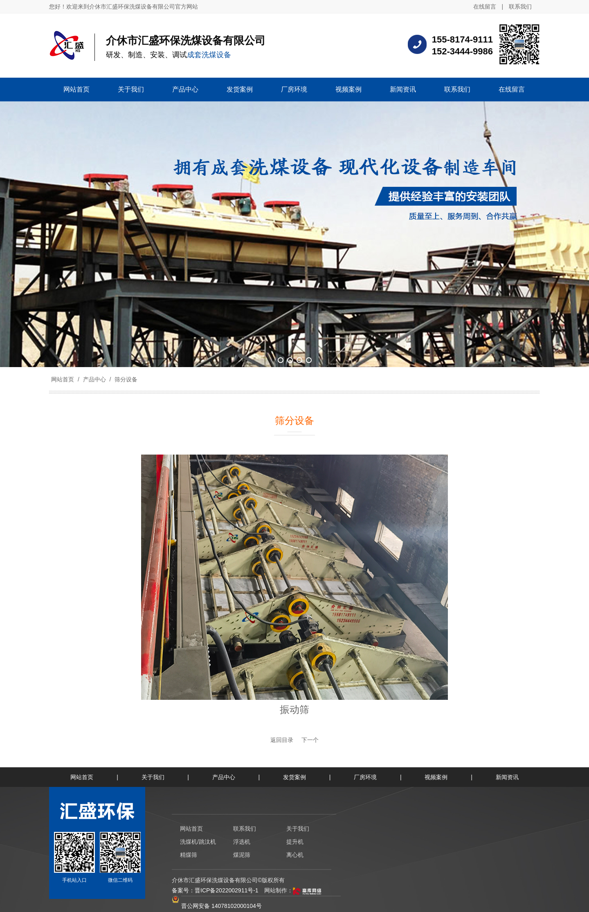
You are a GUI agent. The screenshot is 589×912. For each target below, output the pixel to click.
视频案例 (436, 777)
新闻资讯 (507, 777)
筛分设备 (125, 379)
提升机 (294, 841)
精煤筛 (188, 854)
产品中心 (94, 379)
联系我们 (520, 6)
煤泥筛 (241, 854)
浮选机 (241, 841)
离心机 (294, 854)
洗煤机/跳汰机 (198, 841)
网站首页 (62, 379)
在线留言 (484, 6)
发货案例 (294, 777)
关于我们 (153, 777)
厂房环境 (365, 777)
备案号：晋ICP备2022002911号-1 (215, 890)
